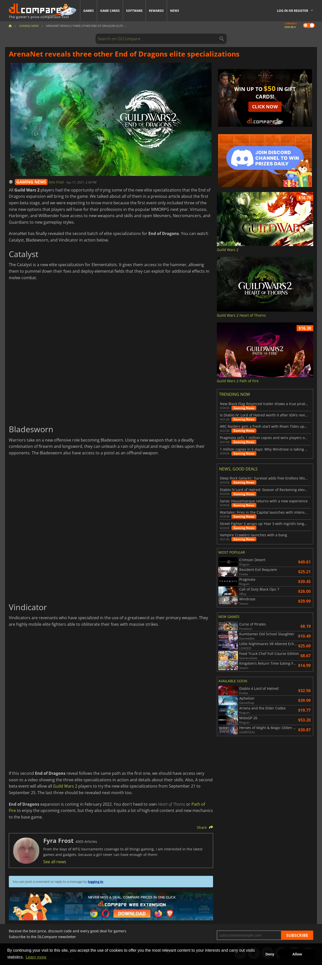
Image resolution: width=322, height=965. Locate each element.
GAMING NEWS (31, 182)
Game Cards (110, 11)
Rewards (156, 11)
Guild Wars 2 (65, 786)
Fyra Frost (57, 182)
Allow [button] (297, 954)
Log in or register (292, 11)
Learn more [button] (36, 957)
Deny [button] (269, 954)
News (174, 11)
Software (134, 11)
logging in (95, 881)
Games (88, 11)
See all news (54, 861)
